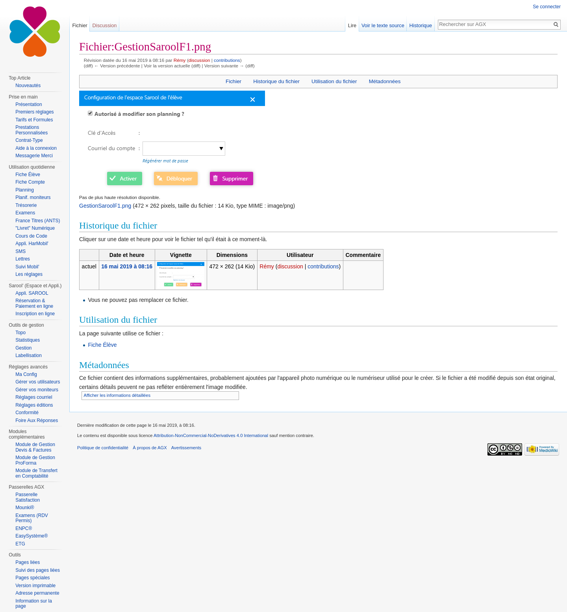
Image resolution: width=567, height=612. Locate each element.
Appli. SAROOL (31, 293)
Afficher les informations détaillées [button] (117, 395)
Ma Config (26, 374)
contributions (227, 60)
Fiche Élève (102, 345)
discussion (199, 60)
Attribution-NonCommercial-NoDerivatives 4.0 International (211, 435)
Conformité (27, 412)
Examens (25, 213)
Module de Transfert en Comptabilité (36, 473)
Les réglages (29, 274)
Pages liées (27, 562)
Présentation (28, 104)
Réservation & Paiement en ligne (34, 303)
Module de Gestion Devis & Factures (35, 447)
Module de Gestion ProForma (35, 460)
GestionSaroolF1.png (105, 206)
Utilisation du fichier (334, 81)
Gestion (23, 348)
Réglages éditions (34, 405)
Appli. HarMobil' (31, 243)
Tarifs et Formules (34, 120)
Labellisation (28, 355)
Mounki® (24, 507)
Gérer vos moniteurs (36, 389)
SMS (20, 251)
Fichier (233, 81)
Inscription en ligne (35, 313)
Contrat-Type (29, 140)
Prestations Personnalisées (31, 130)
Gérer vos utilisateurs (37, 382)
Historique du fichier (276, 81)
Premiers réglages (34, 112)
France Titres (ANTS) (37, 220)
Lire (352, 25)
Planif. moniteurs (32, 197)
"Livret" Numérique (35, 228)
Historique (421, 25)
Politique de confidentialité (102, 447)
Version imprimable (35, 585)
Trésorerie (26, 205)
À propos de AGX (150, 447)
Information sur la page (33, 603)
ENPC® (23, 528)
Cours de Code (31, 236)
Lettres (22, 259)
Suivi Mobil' (27, 267)
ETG (20, 544)
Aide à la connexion (36, 148)
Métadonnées (385, 81)
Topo (20, 332)
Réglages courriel (33, 397)
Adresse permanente (37, 593)
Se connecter (547, 6)
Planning (24, 190)
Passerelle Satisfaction (27, 497)
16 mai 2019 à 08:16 (126, 266)
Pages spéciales (32, 577)
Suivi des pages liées (37, 570)
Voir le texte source (382, 25)
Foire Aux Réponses (36, 420)
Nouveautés (28, 85)
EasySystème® (31, 536)
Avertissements (186, 447)
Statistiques (27, 340)
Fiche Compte (30, 182)
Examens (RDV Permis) (31, 518)
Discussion (105, 25)
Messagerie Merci (34, 155)
